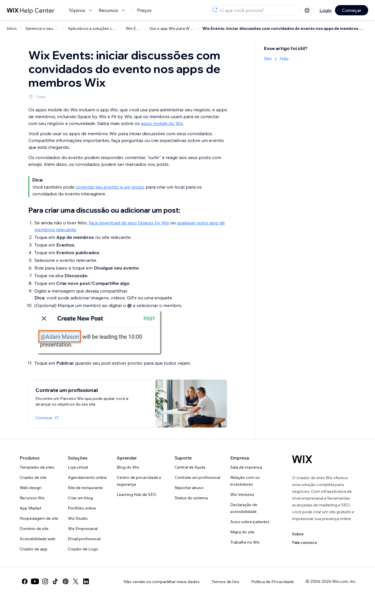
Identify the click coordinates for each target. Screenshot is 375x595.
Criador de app (33, 549)
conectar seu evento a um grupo (110, 187)
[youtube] (35, 581)
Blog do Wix (128, 467)
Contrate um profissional (197, 477)
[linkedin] (86, 581)
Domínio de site (34, 528)
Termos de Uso (225, 581)
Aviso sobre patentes (249, 521)
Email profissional (84, 538)
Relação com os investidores (245, 481)
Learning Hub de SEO (136, 494)
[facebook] (25, 581)
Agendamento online (87, 477)
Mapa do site (242, 532)
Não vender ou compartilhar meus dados (161, 581)
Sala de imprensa (246, 467)
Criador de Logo (83, 549)
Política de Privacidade (272, 581)
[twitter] (76, 581)
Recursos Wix (32, 497)
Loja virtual (78, 467)
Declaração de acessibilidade (243, 508)
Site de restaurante (85, 487)
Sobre (297, 533)
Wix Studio (78, 518)
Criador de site (33, 477)
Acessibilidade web (37, 538)
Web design (30, 487)
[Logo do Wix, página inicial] (302, 459)
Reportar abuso (189, 487)
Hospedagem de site (39, 518)
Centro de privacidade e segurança (139, 481)
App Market (30, 508)
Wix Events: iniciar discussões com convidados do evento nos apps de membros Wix (284, 28)
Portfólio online (82, 508)
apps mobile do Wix (162, 123)
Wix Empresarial (83, 528)
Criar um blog (80, 497)
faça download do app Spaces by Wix (129, 223)
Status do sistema (191, 497)
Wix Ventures (242, 494)
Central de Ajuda (190, 467)
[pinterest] (65, 581)
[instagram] (45, 581)
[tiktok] (55, 581)
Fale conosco (304, 542)
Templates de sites (37, 467)
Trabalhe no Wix (245, 542)
